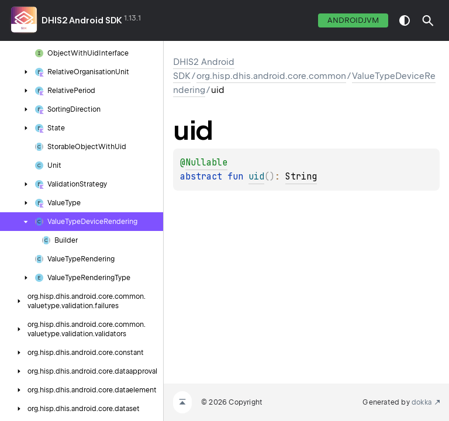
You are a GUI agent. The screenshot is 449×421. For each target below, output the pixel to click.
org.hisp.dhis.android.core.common (271, 76)
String (301, 176)
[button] (428, 20)
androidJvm (353, 20)
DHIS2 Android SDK (82, 20)
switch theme (404, 20)
